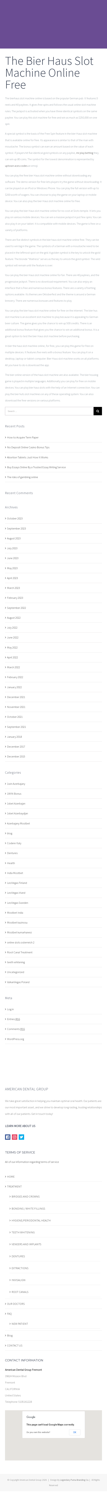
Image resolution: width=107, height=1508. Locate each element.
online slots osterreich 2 (20, 942)
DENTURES (18, 1256)
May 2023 (12, 568)
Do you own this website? (38, 1432)
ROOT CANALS (20, 1292)
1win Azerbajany (16, 784)
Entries (13, 1019)
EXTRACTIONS (20, 1268)
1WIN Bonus (14, 793)
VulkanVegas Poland (18, 982)
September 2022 (16, 608)
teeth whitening (16, 962)
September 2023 (16, 528)
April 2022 (12, 657)
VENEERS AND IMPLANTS (26, 1244)
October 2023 (15, 518)
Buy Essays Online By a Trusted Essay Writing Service (36, 467)
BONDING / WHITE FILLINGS (28, 1208)
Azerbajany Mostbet (18, 823)
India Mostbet (15, 873)
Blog (10, 1335)
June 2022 (12, 637)
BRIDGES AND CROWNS (26, 1196)
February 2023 (15, 598)
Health (11, 863)
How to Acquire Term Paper (23, 437)
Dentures (12, 853)
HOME (11, 1176)
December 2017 (16, 746)
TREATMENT (14, 1186)
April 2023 (12, 578)
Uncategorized (15, 972)
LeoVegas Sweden (17, 903)
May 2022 (12, 647)
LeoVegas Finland (17, 883)
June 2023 (12, 558)
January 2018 (14, 737)
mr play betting (84, 153)
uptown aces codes (16, 166)
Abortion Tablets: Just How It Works (27, 457)
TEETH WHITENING (23, 1232)
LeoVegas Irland (16, 893)
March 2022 (13, 667)
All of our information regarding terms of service (32, 1162)
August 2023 (14, 538)
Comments (16, 1029)
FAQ (9, 1314)
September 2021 (16, 727)
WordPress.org (15, 1039)
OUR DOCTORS (16, 1304)
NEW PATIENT (20, 1324)
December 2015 (16, 756)
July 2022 (12, 627)
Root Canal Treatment (19, 952)
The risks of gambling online (22, 477)
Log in (10, 1009)
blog (9, 833)
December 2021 (16, 697)
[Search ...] (49, 411)
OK (74, 1432)
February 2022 (15, 677)
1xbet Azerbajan (16, 803)
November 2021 (16, 707)
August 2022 (14, 618)
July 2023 (12, 548)
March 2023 (13, 588)
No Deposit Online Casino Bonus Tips (28, 447)
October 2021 (15, 717)
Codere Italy (14, 843)
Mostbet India (15, 912)
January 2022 (14, 687)
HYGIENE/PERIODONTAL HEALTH (31, 1220)
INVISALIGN (18, 1280)
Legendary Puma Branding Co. (74, 1479)
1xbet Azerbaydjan (17, 813)
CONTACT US (14, 1345)
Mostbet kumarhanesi (19, 932)
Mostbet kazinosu (17, 922)
